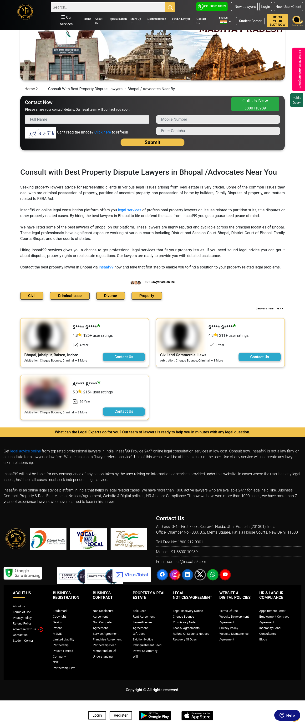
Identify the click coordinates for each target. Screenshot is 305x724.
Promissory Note (184, 622)
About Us (98, 21)
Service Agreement (105, 633)
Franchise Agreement (107, 639)
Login (265, 7)
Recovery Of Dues (185, 639)
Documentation (156, 18)
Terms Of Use (228, 611)
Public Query (298, 100)
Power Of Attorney (145, 651)
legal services (129, 210)
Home (87, 18)
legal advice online (25, 451)
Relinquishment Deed (147, 645)
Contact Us (201, 21)
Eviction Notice (143, 639)
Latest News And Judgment (299, 69)
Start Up (136, 18)
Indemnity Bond (269, 628)
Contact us (20, 635)
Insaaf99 (106, 267)
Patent (57, 628)
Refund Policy (22, 623)
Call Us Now (255, 104)
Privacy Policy (22, 618)
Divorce (110, 295)
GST (56, 662)
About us (19, 606)
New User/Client (288, 7)
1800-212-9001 (190, 542)
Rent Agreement (144, 616)
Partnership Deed (104, 645)
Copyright (59, 616)
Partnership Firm (64, 668)
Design (57, 622)
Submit (153, 142)
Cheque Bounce (183, 616)
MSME (57, 633)
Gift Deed (139, 633)
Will (135, 656)
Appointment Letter (272, 611)
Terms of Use (22, 612)
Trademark (60, 611)
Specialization (118, 18)
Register (121, 715)
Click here (102, 132)
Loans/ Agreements (186, 628)
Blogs (263, 639)
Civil (32, 295)
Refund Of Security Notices (191, 633)
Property (146, 295)
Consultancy (267, 633)
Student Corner (250, 21)
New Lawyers (244, 7)
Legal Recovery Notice (188, 611)
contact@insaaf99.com (186, 561)
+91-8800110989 (212, 6)
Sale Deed (139, 611)
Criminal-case (70, 295)
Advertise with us (28, 629)
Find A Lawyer (181, 18)
